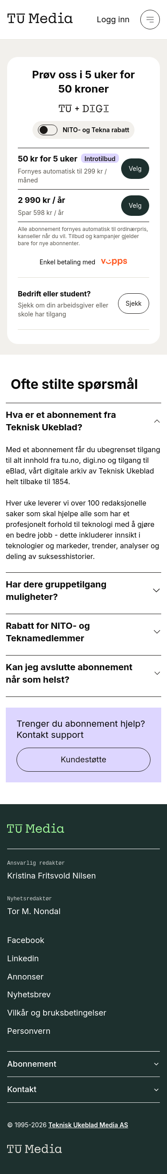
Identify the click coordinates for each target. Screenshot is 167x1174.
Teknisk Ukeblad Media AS (88, 1125)
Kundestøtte (83, 759)
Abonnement (83, 1064)
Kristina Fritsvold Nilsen (51, 875)
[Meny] (150, 19)
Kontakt (83, 1089)
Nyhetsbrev (29, 994)
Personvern (28, 1031)
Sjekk (134, 303)
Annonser (25, 976)
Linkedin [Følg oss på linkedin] (23, 958)
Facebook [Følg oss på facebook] (26, 940)
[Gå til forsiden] (35, 828)
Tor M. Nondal (34, 911)
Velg (135, 168)
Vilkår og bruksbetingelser (56, 1012)
